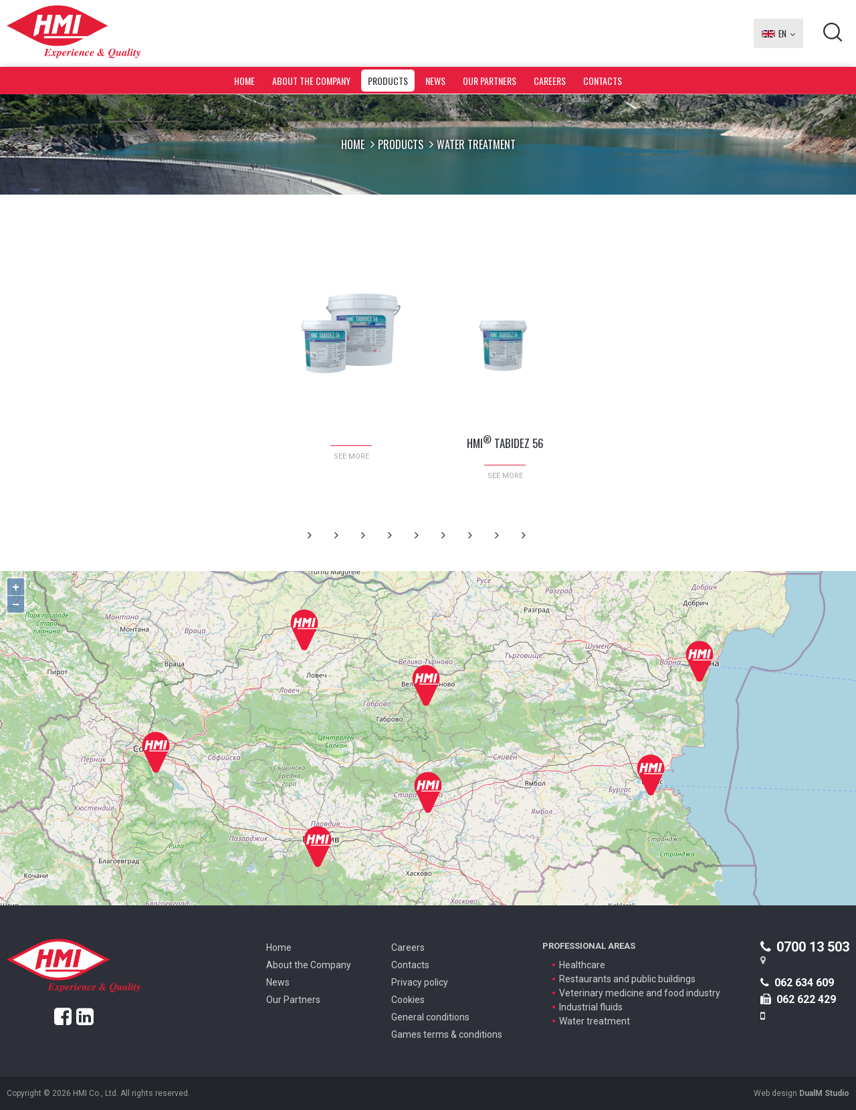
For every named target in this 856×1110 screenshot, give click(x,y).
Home (244, 81)
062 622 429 (798, 999)
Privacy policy (419, 982)
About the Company (311, 81)
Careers (550, 81)
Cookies (408, 999)
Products (388, 81)
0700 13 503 (804, 947)
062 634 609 (797, 982)
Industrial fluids (591, 1007)
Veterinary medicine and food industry (639, 993)
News (435, 81)
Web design (801, 1093)
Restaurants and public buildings (627, 979)
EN (778, 33)
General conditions (430, 1017)
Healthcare (582, 965)
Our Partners (489, 81)
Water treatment (594, 1021)
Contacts (602, 81)
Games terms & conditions (446, 1034)
